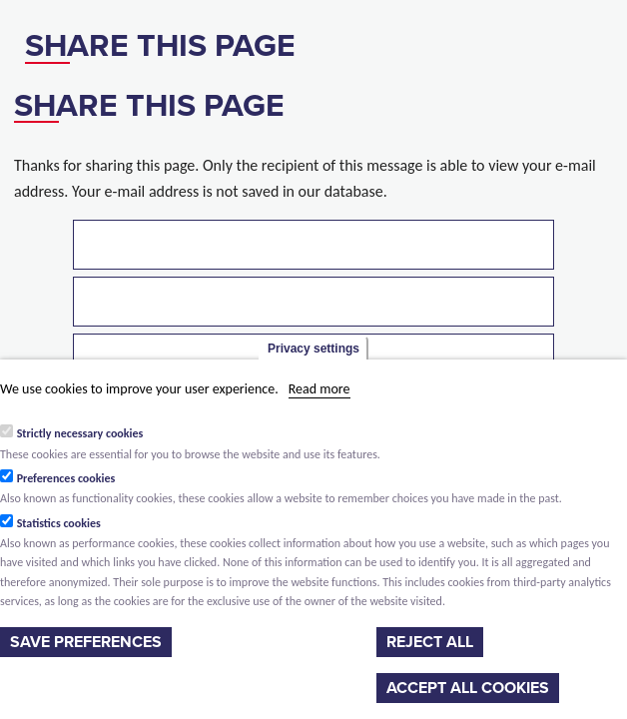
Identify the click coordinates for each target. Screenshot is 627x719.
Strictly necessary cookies (80, 433)
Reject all (429, 642)
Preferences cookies (66, 478)
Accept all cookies (467, 688)
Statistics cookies (59, 523)
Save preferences (86, 642)
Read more (319, 388)
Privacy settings (313, 349)
